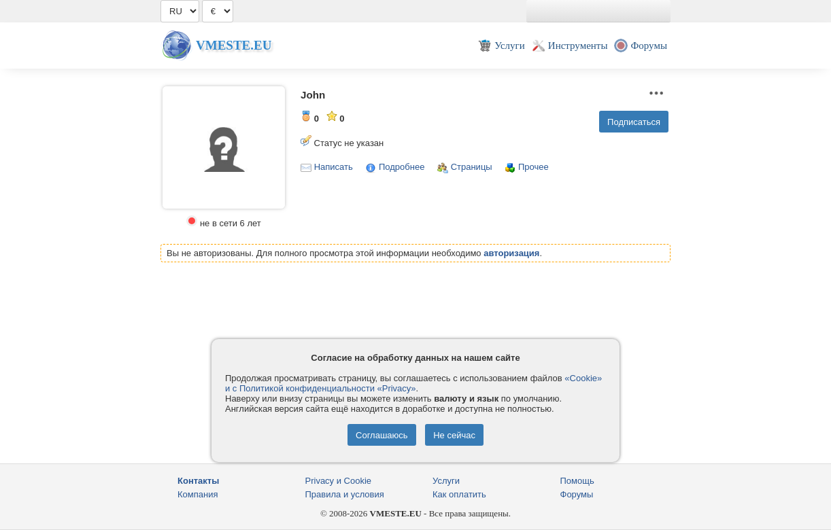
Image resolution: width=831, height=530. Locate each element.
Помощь (577, 481)
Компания (197, 494)
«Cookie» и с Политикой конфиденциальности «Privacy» (413, 383)
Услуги (446, 481)
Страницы (471, 167)
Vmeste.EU (233, 45)
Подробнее (401, 167)
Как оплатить (459, 494)
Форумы (577, 494)
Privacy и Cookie (338, 481)
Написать (333, 167)
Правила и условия (344, 494)
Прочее (533, 167)
